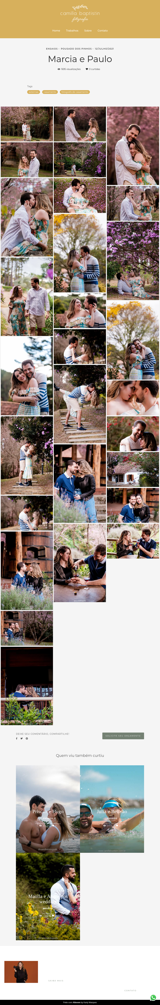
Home (56, 30)
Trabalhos (72, 30)
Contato (103, 30)
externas (33, 92)
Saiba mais (56, 981)
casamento (50, 92)
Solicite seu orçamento (123, 736)
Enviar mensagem (134, 967)
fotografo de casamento (74, 92)
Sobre (88, 30)
